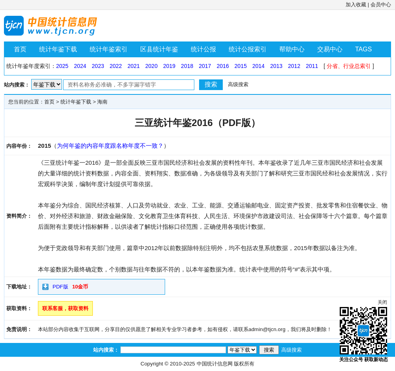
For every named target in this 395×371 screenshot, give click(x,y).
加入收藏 (356, 5)
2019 (169, 66)
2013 (276, 66)
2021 (134, 66)
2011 (312, 66)
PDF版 (60, 287)
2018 (187, 66)
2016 (222, 66)
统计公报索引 (248, 49)
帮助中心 (292, 49)
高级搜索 (238, 84)
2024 (80, 66)
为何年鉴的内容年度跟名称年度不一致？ (110, 145)
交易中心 (329, 49)
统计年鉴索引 (109, 49)
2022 (115, 66)
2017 (205, 66)
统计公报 (203, 49)
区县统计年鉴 (159, 49)
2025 (62, 66)
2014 (258, 66)
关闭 (382, 302)
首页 (20, 49)
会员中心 (381, 5)
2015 (241, 66)
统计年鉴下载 (58, 49)
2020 (151, 66)
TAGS (363, 49)
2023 (98, 66)
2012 (294, 66)
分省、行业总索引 (349, 66)
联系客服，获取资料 (65, 308)
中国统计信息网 (215, 364)
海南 (102, 102)
